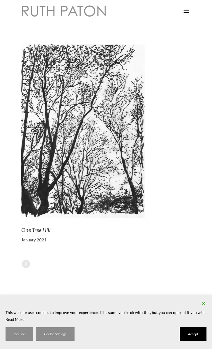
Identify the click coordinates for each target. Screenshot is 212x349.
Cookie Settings (55, 334)
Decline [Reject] (19, 334)
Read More (15, 319)
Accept (193, 334)
